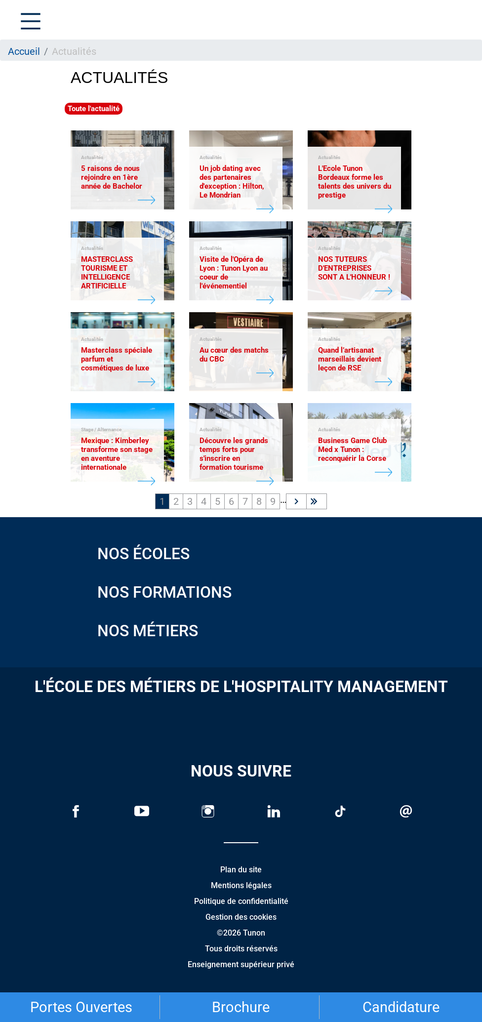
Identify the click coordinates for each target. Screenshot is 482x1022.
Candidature (401, 1007)
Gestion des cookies (241, 917)
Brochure (241, 1007)
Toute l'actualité (94, 108)
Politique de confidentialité (241, 901)
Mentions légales (241, 885)
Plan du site (241, 869)
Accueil (24, 51)
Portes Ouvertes (81, 1007)
